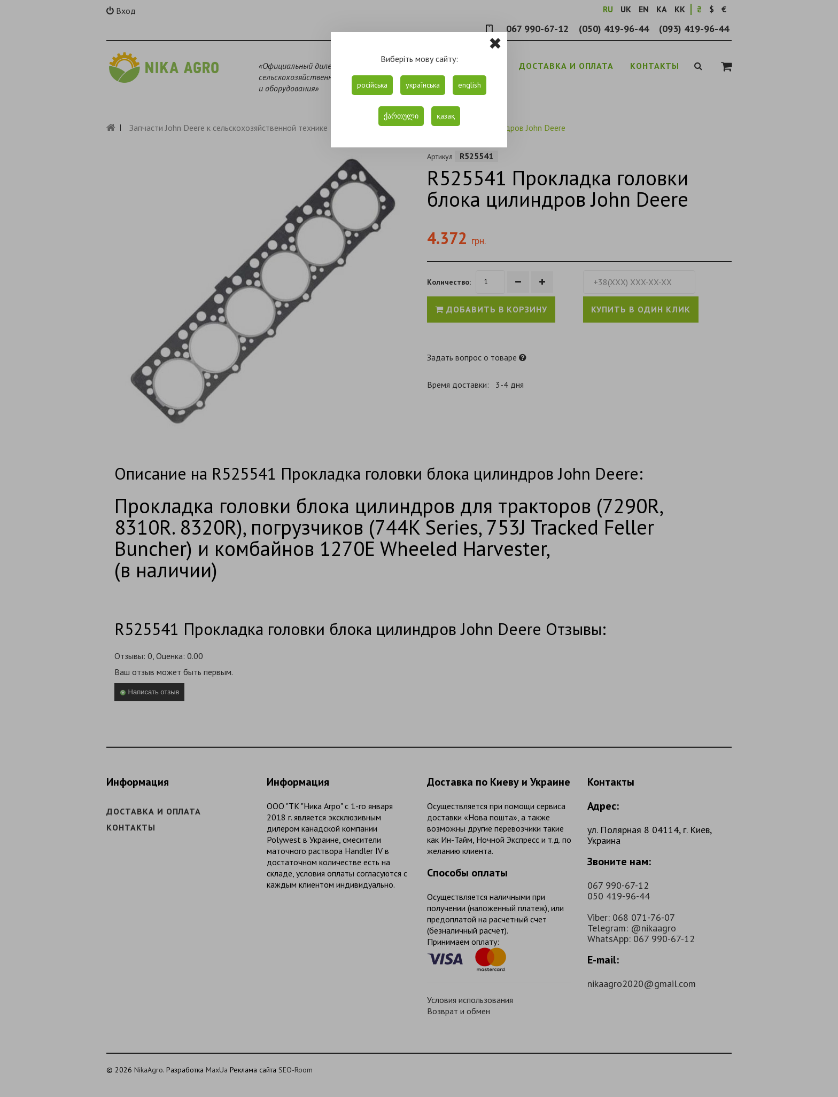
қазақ (446, 116)
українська (423, 85)
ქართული (401, 116)
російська (372, 85)
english (469, 85)
